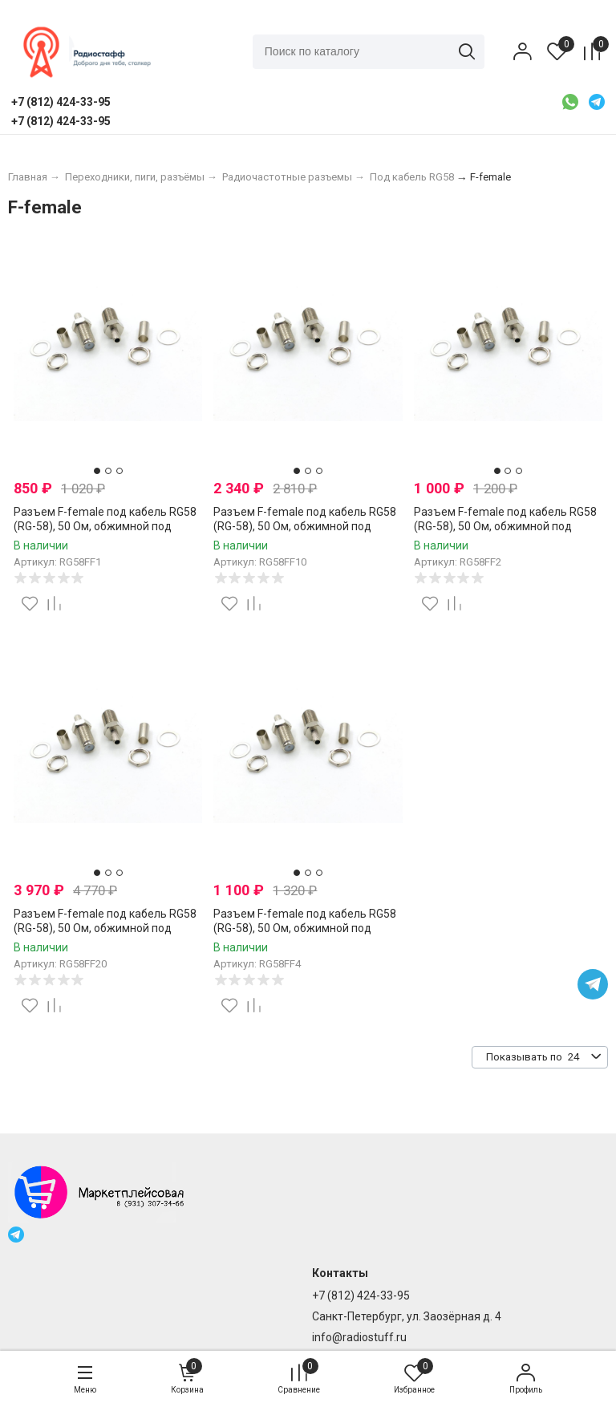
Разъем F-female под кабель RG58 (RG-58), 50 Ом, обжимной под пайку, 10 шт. (304, 526)
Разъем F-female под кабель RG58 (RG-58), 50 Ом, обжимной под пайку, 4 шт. (304, 928)
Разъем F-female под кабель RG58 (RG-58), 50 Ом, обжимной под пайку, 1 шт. (105, 526)
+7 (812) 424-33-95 (361, 1295)
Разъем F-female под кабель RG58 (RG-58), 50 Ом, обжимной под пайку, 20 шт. (105, 928)
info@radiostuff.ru (359, 1337)
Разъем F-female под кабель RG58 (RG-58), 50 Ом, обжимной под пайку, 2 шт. (505, 526)
